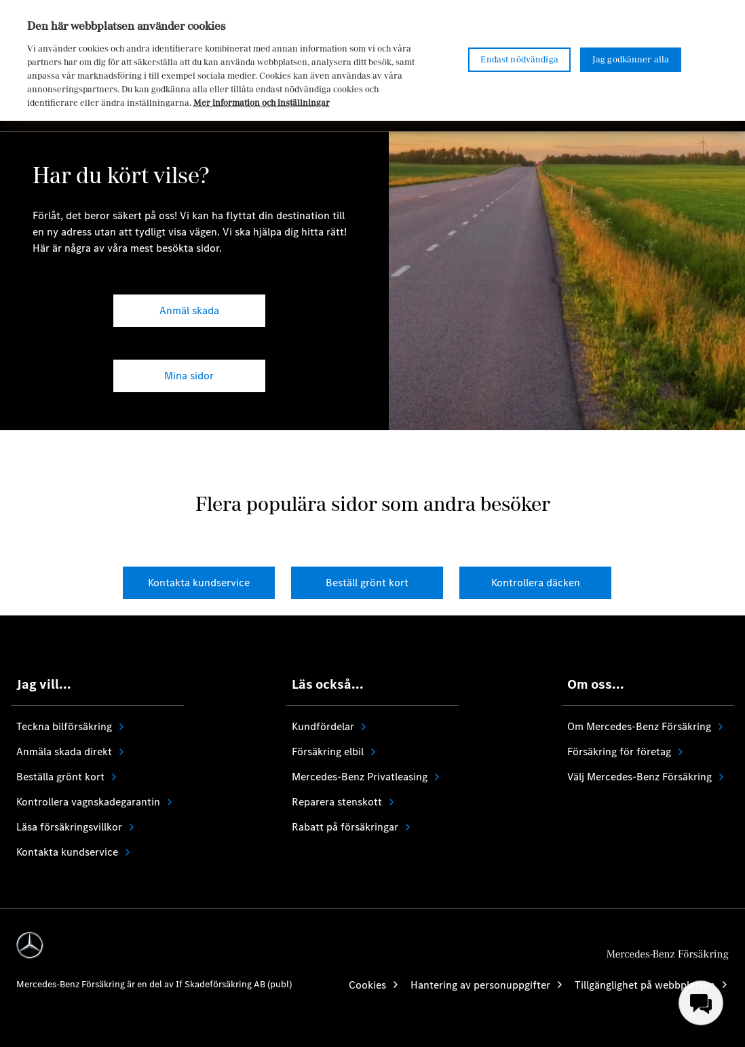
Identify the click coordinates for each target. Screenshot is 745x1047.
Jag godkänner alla (631, 59)
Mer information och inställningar (261, 102)
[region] (372, 60)
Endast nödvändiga (519, 59)
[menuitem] (701, 1003)
